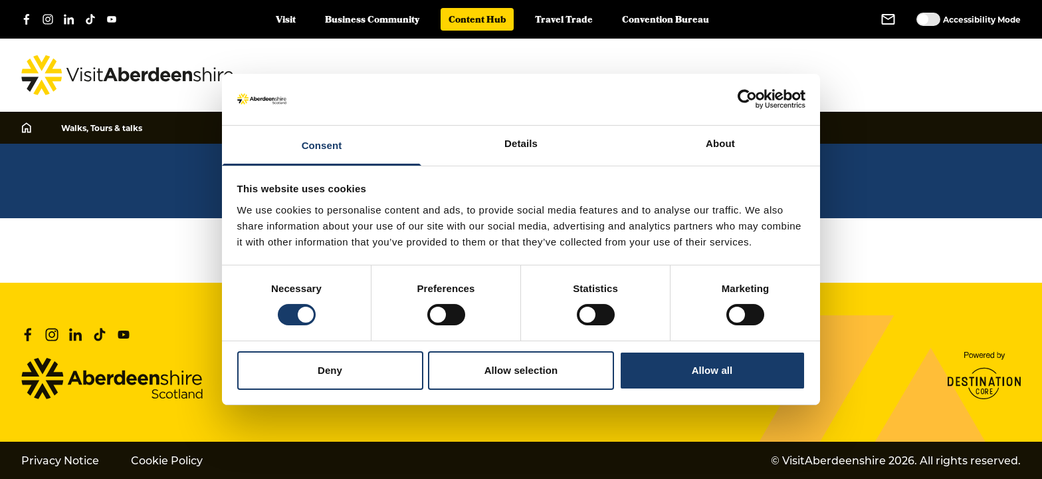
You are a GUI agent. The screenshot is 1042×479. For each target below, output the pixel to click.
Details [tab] (521, 143)
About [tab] (720, 143)
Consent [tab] (322, 145)
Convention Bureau (665, 21)
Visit (286, 21)
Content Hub (477, 21)
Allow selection (521, 370)
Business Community (372, 21)
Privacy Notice (60, 460)
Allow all (712, 370)
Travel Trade (564, 21)
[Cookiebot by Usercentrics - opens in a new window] (747, 99)
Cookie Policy (167, 460)
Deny (330, 370)
